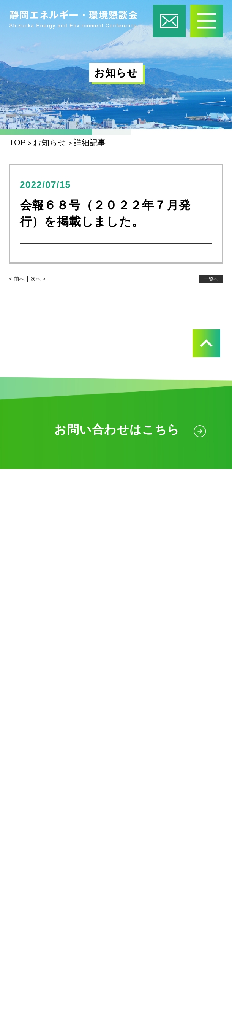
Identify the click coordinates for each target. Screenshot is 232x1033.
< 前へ (16, 279)
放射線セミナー (69, 783)
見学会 (51, 751)
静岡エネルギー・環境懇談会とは (89, 623)
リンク (31, 909)
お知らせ (36, 877)
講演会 (51, 814)
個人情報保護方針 (54, 940)
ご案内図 (111, 573)
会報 (25, 846)
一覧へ (211, 279)
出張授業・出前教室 (78, 688)
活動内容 (35, 655)
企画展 (51, 720)
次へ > (38, 279)
